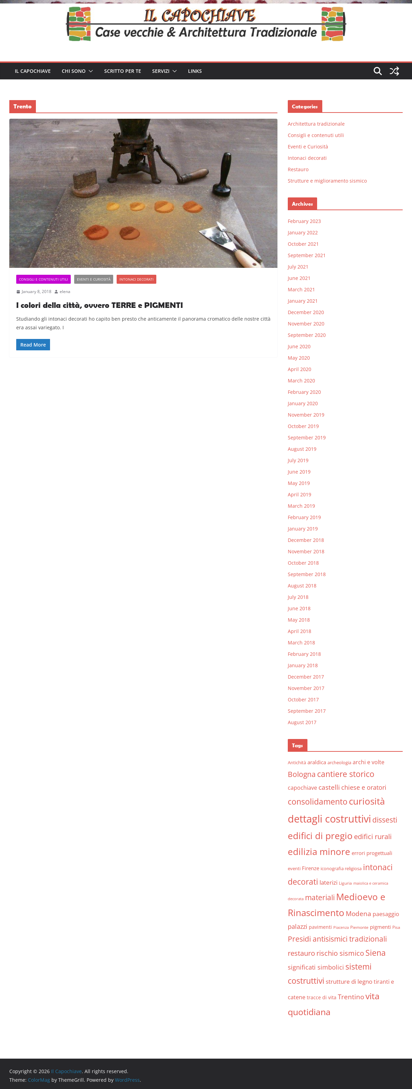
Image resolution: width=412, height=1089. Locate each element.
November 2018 (306, 551)
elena (65, 291)
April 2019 (299, 494)
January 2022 (303, 232)
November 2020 (306, 323)
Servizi (160, 71)
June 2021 (299, 278)
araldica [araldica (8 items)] (316, 762)
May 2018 (299, 619)
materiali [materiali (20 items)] (320, 897)
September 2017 (307, 711)
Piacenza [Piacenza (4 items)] (341, 927)
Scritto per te (122, 71)
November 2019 (306, 414)
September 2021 (307, 255)
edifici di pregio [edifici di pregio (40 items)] (320, 835)
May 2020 (299, 357)
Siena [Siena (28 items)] (375, 952)
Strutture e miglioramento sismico (327, 180)
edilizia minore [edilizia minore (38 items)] (319, 852)
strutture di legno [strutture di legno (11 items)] (349, 981)
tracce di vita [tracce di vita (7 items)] (321, 997)
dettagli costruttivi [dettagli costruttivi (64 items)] (329, 819)
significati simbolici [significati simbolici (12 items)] (316, 967)
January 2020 (303, 403)
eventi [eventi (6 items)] (294, 868)
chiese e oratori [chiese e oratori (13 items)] (363, 787)
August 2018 (302, 585)
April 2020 (299, 369)
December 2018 (306, 540)
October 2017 (303, 699)
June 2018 (299, 608)
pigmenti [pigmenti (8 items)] (380, 926)
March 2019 (301, 506)
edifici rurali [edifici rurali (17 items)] (373, 836)
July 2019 (298, 460)
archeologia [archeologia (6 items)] (339, 762)
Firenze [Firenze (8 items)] (310, 868)
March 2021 (301, 289)
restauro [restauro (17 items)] (301, 953)
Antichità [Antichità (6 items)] (297, 762)
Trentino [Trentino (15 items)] (351, 996)
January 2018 (303, 665)
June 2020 (299, 346)
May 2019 (299, 483)
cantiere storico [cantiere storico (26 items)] (345, 773)
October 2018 (303, 563)
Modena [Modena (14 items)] (358, 913)
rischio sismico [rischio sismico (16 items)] (340, 953)
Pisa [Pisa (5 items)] (396, 927)
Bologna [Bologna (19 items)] (302, 774)
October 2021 (303, 244)
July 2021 (298, 266)
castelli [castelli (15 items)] (329, 787)
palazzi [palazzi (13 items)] (297, 926)
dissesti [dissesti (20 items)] (384, 820)
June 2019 (299, 471)
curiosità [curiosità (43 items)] (367, 801)
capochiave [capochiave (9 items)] (302, 787)
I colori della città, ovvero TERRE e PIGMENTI (99, 305)
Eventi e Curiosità (93, 279)
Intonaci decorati (136, 279)
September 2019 (307, 437)
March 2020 (301, 380)
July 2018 (298, 597)
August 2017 (302, 722)
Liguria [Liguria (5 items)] (345, 883)
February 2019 (304, 517)
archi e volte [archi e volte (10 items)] (368, 762)
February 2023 (304, 221)
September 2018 (307, 574)
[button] (89, 71)
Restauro (298, 169)
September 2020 (307, 335)
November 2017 (306, 688)
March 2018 (301, 642)
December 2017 (306, 676)
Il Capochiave (33, 71)
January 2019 (303, 528)
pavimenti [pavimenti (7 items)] (320, 927)
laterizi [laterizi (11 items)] (328, 882)
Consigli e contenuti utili (43, 279)
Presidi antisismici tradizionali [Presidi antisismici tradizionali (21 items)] (337, 939)
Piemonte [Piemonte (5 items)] (359, 927)
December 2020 (306, 312)
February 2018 (304, 654)
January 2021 (303, 301)
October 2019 (303, 426)
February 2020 (304, 392)
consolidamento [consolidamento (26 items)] (317, 801)
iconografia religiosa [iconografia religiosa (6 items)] (341, 868)
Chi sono (74, 71)
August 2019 (302, 449)
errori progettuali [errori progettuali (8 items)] (372, 852)
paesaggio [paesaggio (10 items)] (386, 914)
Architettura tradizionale (316, 123)
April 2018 (299, 631)
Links (195, 71)
